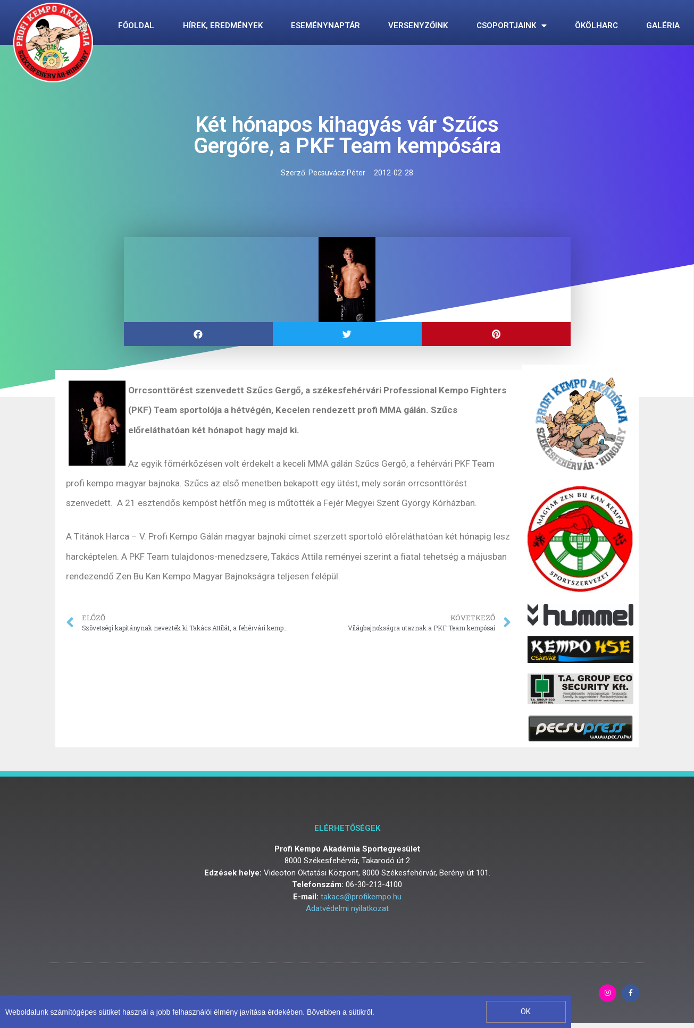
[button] (526, 1012)
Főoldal (136, 25)
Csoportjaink (511, 26)
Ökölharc (596, 25)
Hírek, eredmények (223, 25)
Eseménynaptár (325, 25)
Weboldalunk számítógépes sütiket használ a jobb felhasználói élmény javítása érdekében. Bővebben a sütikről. (189, 1012)
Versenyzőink (418, 25)
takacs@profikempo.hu (361, 896)
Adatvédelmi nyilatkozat (347, 908)
